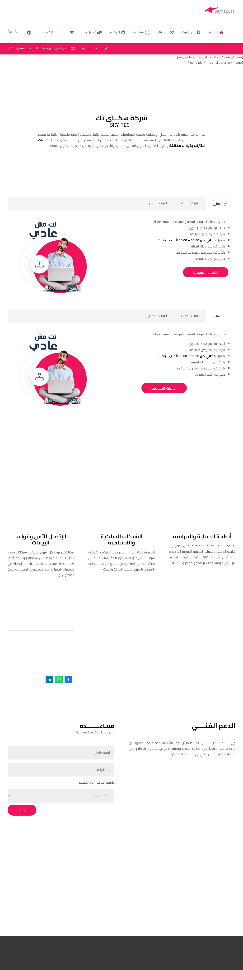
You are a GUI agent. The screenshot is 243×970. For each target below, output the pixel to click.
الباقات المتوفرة (205, 272)
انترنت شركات (190, 203)
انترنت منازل (220, 204)
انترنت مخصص (157, 203)
